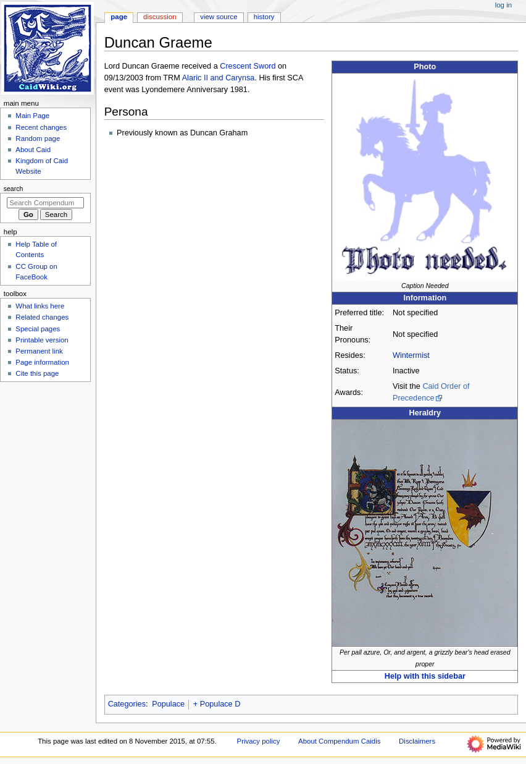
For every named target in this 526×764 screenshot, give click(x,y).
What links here (39, 306)
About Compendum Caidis (339, 741)
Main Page (32, 115)
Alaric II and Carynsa (218, 78)
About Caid (33, 149)
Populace (168, 704)
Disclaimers (417, 741)
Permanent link (38, 351)
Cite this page (37, 373)
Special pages (37, 329)
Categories (127, 704)
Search (13, 188)
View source (218, 16)
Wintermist (411, 355)
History (264, 16)
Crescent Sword (247, 66)
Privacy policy (258, 741)
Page (119, 16)
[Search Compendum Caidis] (45, 202)
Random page (37, 138)
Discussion (159, 16)
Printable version (41, 340)
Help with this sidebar (425, 676)
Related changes (42, 317)
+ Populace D (217, 704)
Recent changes (41, 127)
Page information (42, 362)
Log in (503, 5)
